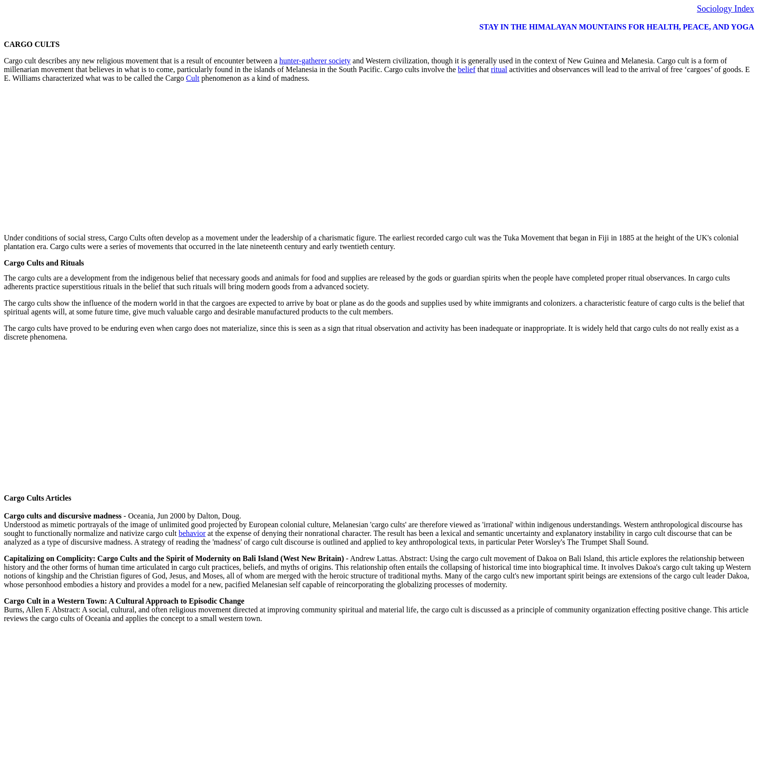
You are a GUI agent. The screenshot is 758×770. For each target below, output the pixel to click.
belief (466, 69)
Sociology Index (726, 9)
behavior (191, 533)
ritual (499, 69)
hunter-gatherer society (315, 61)
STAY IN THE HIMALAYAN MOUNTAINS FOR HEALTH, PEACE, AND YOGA (616, 27)
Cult (193, 78)
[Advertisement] (294, 158)
